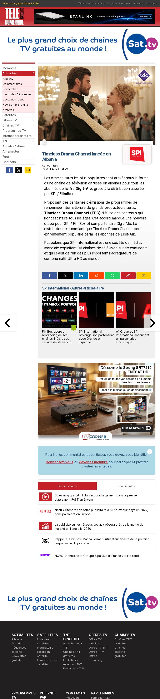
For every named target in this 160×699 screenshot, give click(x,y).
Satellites (9, 115)
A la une (8, 78)
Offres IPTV (96, 651)
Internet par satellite (145, 3)
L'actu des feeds (13, 99)
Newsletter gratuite (15, 104)
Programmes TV (14, 131)
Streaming (125, 3)
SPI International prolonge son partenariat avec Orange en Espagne (96, 337)
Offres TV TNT (98, 647)
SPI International (55, 288)
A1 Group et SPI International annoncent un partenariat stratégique (132, 337)
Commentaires (12, 83)
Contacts (9, 162)
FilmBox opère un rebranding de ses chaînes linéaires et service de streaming (56, 337)
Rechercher (10, 89)
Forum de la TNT (74, 668)
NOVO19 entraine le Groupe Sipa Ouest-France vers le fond (97, 555)
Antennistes (11, 151)
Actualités (9, 73)
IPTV (115, 3)
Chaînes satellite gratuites (120, 652)
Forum (6, 157)
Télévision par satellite (91, 3)
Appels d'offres (13, 146)
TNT (108, 3)
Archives (8, 109)
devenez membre (93, 462)
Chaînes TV (10, 125)
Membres (9, 68)
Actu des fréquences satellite (18, 647)
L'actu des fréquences (17, 94)
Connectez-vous (59, 462)
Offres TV (9, 120)
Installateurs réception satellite (45, 652)
